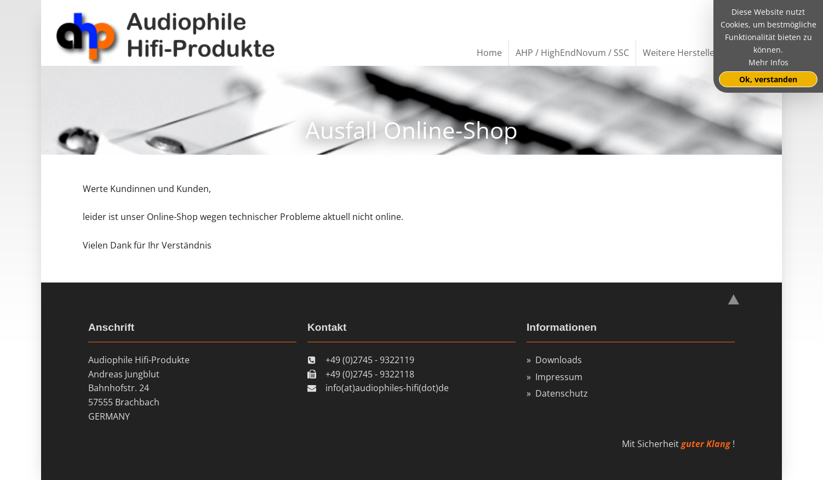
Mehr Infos (768, 62)
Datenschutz (561, 393)
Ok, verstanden (768, 79)
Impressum (558, 377)
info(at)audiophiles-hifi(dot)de (387, 388)
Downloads (558, 360)
